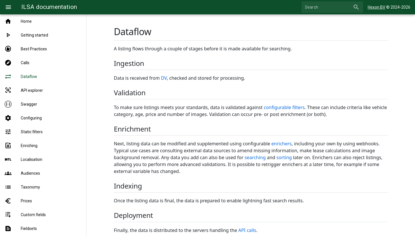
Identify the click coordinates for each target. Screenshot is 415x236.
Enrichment (132, 129)
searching (255, 157)
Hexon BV (376, 7)
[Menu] (8, 7)
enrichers (281, 143)
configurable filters (284, 107)
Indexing (128, 186)
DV (164, 78)
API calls (247, 230)
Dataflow (132, 31)
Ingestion (129, 63)
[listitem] (43, 21)
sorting (284, 157)
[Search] (328, 7)
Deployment (133, 215)
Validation (130, 92)
